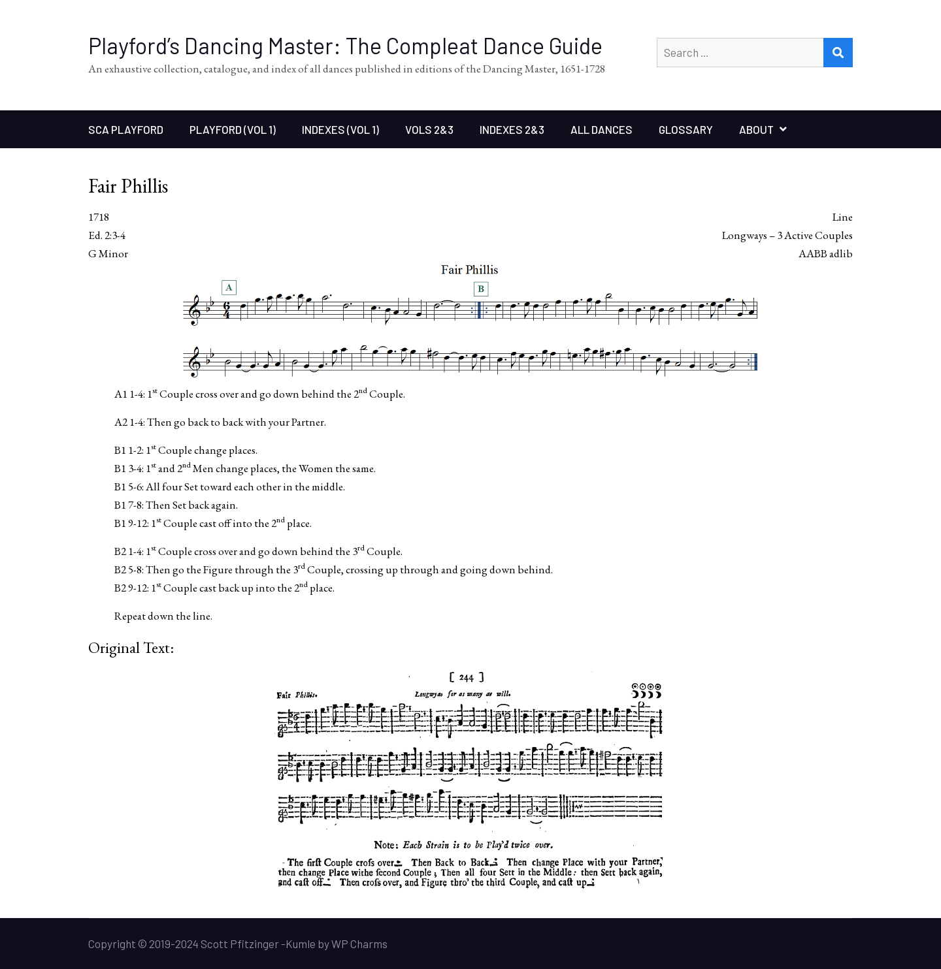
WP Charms (359, 943)
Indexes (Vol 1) (340, 129)
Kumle (301, 943)
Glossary (686, 129)
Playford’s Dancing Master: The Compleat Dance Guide (345, 45)
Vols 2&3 (429, 129)
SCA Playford (125, 129)
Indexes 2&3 (512, 129)
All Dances (601, 129)
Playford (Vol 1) (233, 129)
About (756, 129)
